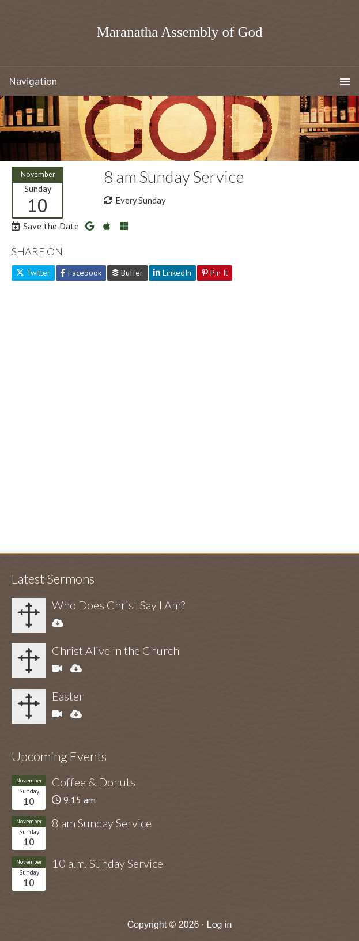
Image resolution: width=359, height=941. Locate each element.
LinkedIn (172, 273)
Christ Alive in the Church (115, 650)
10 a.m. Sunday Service (107, 863)
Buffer (127, 273)
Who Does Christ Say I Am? (118, 605)
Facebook (81, 273)
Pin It (215, 273)
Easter (68, 696)
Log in (219, 924)
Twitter (33, 273)
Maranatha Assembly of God (179, 32)
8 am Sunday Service (102, 823)
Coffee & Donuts (93, 782)
